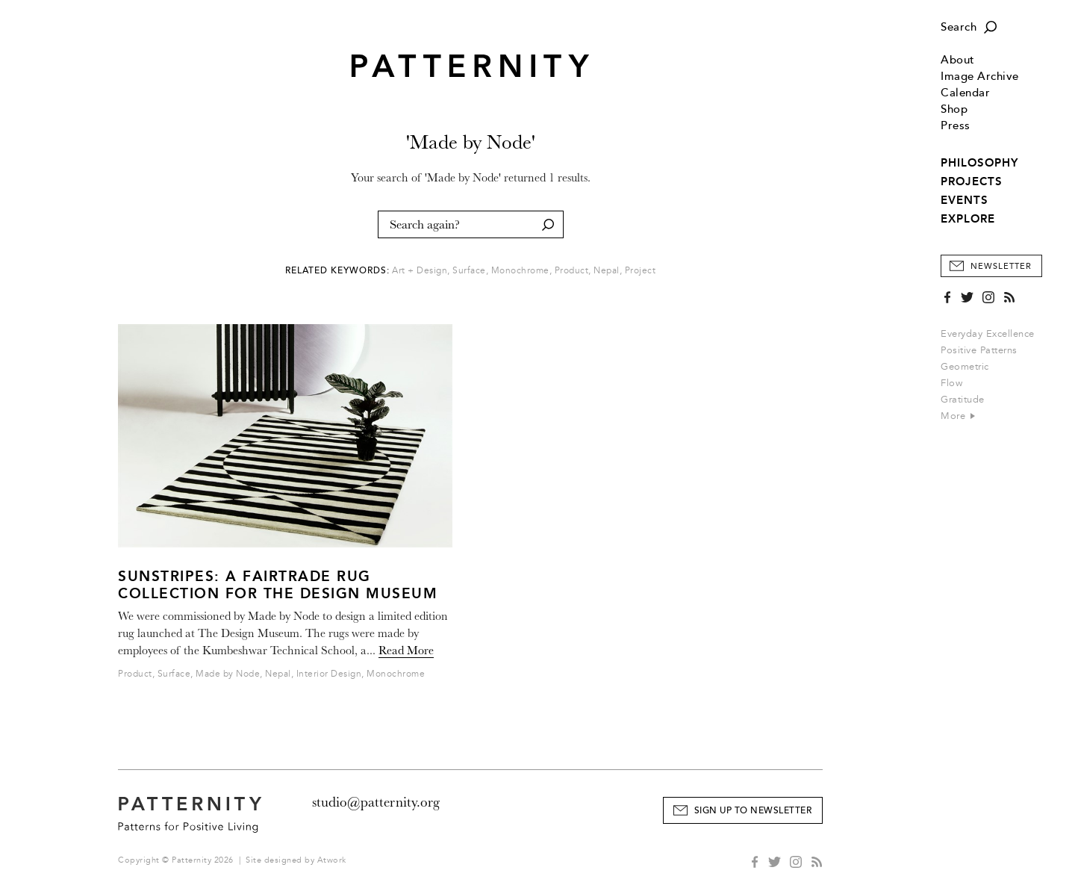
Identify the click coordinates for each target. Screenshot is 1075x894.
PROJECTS (972, 181)
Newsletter (1001, 266)
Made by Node (228, 674)
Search (958, 27)
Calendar (965, 93)
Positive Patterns (979, 350)
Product (572, 270)
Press (955, 125)
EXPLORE (968, 219)
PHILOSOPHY (979, 163)
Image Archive (980, 76)
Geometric (965, 367)
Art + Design (419, 270)
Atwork (331, 860)
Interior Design (329, 674)
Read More (406, 650)
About (958, 60)
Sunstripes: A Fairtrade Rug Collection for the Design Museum (277, 585)
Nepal (606, 270)
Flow (951, 383)
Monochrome (520, 270)
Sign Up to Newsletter (753, 810)
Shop (954, 109)
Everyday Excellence (988, 334)
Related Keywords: (337, 270)
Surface (469, 270)
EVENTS (964, 200)
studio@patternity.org (376, 802)
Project (640, 270)
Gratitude (963, 400)
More (958, 416)
